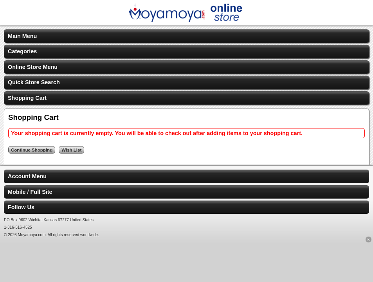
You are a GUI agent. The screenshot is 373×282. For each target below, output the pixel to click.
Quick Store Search (34, 82)
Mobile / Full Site (30, 192)
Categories (22, 51)
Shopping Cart (27, 98)
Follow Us (21, 207)
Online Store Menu (33, 67)
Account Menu (27, 176)
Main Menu (22, 36)
